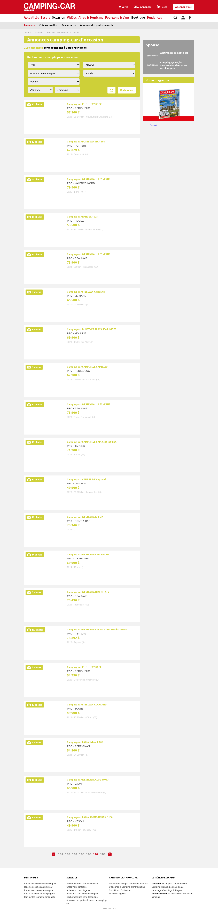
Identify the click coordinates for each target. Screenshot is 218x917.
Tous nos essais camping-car (38, 887)
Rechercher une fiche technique (82, 897)
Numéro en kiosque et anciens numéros (128, 883)
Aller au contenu (215, 1)
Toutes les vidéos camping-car (39, 890)
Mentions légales (117, 893)
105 (81, 854)
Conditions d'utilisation (120, 890)
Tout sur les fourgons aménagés (39, 897)
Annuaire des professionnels (96, 25)
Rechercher (126, 90)
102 (60, 854)
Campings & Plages (172, 890)
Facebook (153, 125)
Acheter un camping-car (78, 890)
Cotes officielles (48, 25)
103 (67, 854)
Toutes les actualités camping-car (40, 883)
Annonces (29, 25)
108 (102, 854)
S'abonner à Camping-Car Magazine (127, 887)
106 (88, 854)
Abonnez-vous (183, 7)
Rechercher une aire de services (82, 883)
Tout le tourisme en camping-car (39, 893)
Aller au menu (213, 1)
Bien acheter (68, 25)
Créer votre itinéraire (76, 887)
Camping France (160, 887)
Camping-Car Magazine (175, 883)
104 (74, 854)
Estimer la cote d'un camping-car (82, 893)
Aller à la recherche (217, 1)
